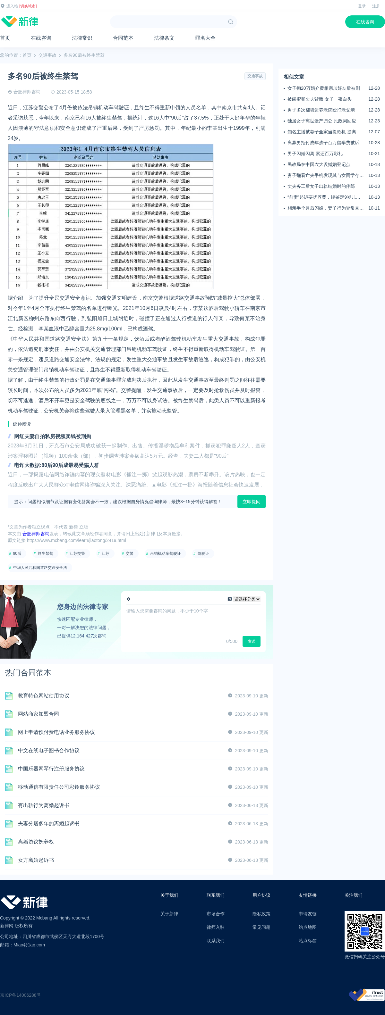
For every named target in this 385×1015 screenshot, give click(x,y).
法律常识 (82, 38)
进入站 (12, 6)
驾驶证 (203, 553)
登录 (362, 6)
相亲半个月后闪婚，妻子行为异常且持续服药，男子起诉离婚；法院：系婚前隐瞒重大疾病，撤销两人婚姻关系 (325, 208)
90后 (17, 553)
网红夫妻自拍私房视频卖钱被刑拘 (52, 436)
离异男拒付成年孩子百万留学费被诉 (323, 142)
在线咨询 (365, 21)
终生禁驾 (45, 553)
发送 (251, 641)
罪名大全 (205, 38)
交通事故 (47, 55)
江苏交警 (77, 553)
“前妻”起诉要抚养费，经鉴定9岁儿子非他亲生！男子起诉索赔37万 (323, 197)
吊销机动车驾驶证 (165, 553)
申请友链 (308, 913)
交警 (129, 553)
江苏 (105, 553)
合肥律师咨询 (26, 91)
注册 (376, 6)
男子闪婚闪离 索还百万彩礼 (315, 153)
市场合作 (216, 913)
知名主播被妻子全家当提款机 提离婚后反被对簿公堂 (324, 132)
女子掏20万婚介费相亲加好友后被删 (323, 88)
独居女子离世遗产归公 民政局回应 (321, 120)
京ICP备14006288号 (20, 995)
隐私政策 (261, 913)
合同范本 (123, 38)
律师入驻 (216, 927)
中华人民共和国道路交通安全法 (40, 567)
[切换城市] (28, 6)
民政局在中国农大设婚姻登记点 (318, 164)
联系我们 (216, 940)
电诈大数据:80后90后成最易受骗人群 (56, 465)
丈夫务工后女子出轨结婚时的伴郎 (321, 186)
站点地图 (308, 927)
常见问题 (261, 927)
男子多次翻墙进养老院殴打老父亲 (321, 109)
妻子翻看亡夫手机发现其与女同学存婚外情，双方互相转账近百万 (325, 176)
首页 (5, 38)
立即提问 (252, 501)
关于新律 (169, 913)
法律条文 (164, 38)
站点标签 (308, 940)
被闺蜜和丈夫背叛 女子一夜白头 (319, 99)
